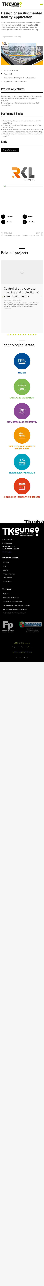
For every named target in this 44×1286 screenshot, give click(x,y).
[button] (11, 206)
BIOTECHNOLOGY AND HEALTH (22, 462)
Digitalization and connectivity (12, 289)
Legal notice (15, 641)
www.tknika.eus (7, 541)
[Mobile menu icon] (41, 4)
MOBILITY (22, 362)
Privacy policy (22, 641)
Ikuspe (30, 636)
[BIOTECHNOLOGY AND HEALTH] (22, 451)
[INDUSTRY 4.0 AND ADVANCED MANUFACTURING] (22, 425)
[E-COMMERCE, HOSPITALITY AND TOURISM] (22, 475)
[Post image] (22, 261)
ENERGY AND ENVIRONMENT (22, 387)
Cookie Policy (29, 641)
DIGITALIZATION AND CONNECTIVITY (22, 411)
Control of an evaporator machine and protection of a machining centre (21, 282)
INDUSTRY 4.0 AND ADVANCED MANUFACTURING (22, 437)
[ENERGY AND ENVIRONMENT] (22, 376)
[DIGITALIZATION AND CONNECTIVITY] (22, 400)
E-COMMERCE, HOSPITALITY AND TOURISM (22, 486)
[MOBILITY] (22, 350)
